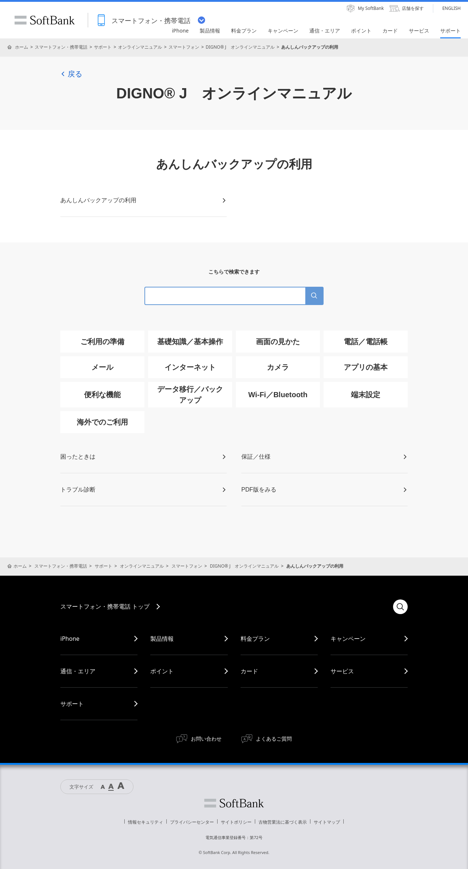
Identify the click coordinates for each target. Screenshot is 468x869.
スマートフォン (184, 47)
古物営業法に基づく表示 (282, 822)
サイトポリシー (236, 822)
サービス (342, 671)
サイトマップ (327, 822)
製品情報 (162, 639)
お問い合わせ (206, 738)
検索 (400, 606)
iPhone (69, 639)
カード (249, 671)
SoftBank (44, 20)
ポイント (162, 671)
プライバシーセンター (192, 822)
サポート (103, 47)
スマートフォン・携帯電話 (61, 47)
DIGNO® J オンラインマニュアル (239, 47)
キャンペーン (348, 639)
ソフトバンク (234, 803)
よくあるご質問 (274, 738)
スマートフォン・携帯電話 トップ (105, 606)
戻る (71, 74)
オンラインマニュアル (140, 47)
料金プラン (255, 639)
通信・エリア (77, 671)
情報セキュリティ (145, 822)
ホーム (21, 47)
